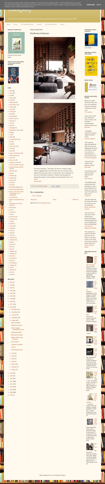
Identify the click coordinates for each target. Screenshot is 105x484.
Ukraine (12, 207)
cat (10, 134)
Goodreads (88, 195)
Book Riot (87, 127)
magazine (12, 251)
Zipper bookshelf (95, 327)
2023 (11, 287)
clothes (11, 121)
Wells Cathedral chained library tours (17, 328)
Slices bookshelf (15, 322)
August (13, 320)
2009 (11, 389)
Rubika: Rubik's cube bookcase (17, 338)
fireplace (12, 178)
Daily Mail (88, 167)
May (12, 358)
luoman (51, 475)
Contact (39, 24)
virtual (11, 111)
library (11, 98)
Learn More (90, 5)
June (12, 356)
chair (11, 93)
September (14, 317)
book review (13, 146)
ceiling (11, 228)
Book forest (95, 446)
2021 (11, 293)
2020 (11, 296)
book (11, 144)
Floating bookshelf (16, 332)
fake (11, 91)
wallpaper (12, 127)
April (13, 361)
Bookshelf (20, 9)
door (11, 123)
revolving (12, 263)
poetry (11, 256)
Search (62, 24)
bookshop (12, 102)
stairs (11, 109)
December (14, 309)
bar (10, 210)
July (12, 353)
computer (12, 237)
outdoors (12, 253)
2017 (11, 304)
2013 (11, 378)
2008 (11, 392)
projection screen (14, 162)
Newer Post (34, 199)
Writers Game (13, 155)
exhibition (12, 239)
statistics (12, 269)
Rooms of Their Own (15, 153)
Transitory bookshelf (17, 344)
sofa (11, 267)
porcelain (12, 258)
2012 (11, 381)
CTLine (13, 347)
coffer (11, 235)
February (14, 367)
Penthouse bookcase (16, 325)
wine (11, 272)
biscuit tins (12, 216)
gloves (11, 244)
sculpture (12, 265)
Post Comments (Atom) (44, 203)
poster (11, 260)
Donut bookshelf (95, 339)
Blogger (63, 475)
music (11, 182)
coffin (11, 148)
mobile (11, 107)
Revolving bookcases (17, 349)
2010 (11, 387)
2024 (11, 285)
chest (11, 230)
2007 (11, 395)
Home (8, 24)
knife (11, 246)
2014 (11, 376)
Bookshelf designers (15, 187)
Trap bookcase (95, 374)
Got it (99, 5)
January (13, 369)
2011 (11, 384)
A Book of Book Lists (15, 164)
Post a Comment (37, 195)
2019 (11, 298)
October (13, 315)
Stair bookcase (15, 342)
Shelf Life (12, 171)
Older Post (75, 199)
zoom (11, 274)
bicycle (11, 212)
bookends (12, 116)
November (14, 312)
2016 (11, 307)
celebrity (12, 175)
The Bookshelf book (27, 24)
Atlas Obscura (88, 178)
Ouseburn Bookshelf (95, 422)
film (11, 242)
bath (11, 132)
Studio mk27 (38, 181)
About (15, 24)
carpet (11, 223)
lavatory (12, 180)
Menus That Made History (17, 199)
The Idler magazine (90, 138)
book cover (13, 160)
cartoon (12, 226)
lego (11, 249)
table (11, 100)
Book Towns (13, 118)
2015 (11, 373)
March (13, 364)
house (11, 151)
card (11, 221)
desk (11, 114)
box (11, 173)
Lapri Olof (12, 197)
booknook (12, 219)
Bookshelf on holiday (17, 335)
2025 (11, 282)
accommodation (14, 139)
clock (11, 233)
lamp (11, 125)
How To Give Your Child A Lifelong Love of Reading (16, 193)
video (11, 185)
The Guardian (88, 112)
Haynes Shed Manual (15, 189)
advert (11, 157)
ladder (11, 137)
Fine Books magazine (90, 157)
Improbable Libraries (15, 130)
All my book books (51, 24)
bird (11, 214)
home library (13, 104)
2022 (11, 290)
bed (10, 141)
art (10, 95)
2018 (11, 301)
